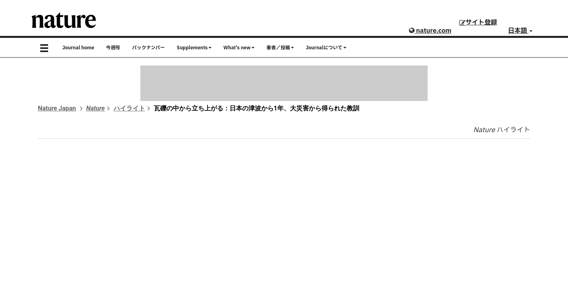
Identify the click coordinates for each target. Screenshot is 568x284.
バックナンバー (148, 47)
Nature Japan (57, 108)
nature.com (430, 31)
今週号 (113, 47)
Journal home (78, 47)
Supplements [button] (194, 47)
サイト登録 (478, 22)
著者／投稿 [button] (280, 47)
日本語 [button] (520, 31)
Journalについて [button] (326, 47)
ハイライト (129, 108)
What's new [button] (238, 47)
